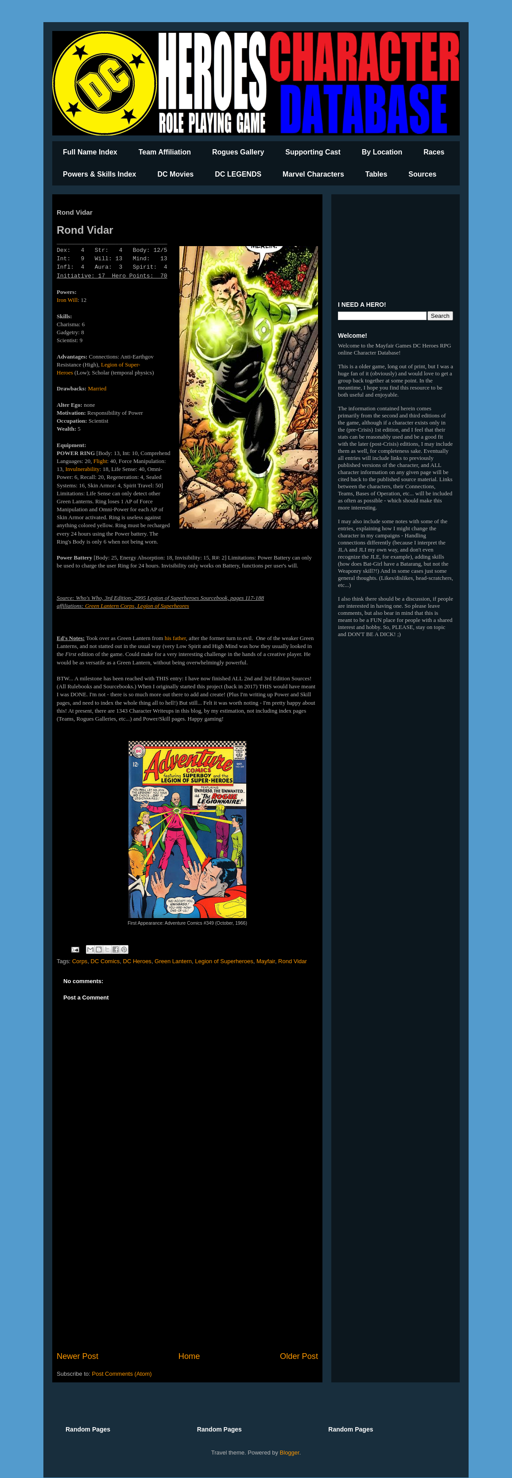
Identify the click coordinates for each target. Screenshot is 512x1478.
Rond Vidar (292, 961)
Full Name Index (90, 152)
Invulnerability (83, 469)
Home (189, 1356)
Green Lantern (173, 961)
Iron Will (67, 300)
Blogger (289, 1452)
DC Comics (105, 961)
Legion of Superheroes (224, 961)
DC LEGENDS (238, 174)
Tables (376, 174)
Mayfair (265, 961)
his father (175, 638)
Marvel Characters (313, 174)
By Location (382, 152)
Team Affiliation (165, 152)
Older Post (299, 1356)
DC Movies (175, 174)
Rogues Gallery (238, 152)
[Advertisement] (187, 1277)
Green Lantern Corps (109, 605)
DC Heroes (137, 961)
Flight (100, 461)
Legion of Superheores (163, 605)
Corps (80, 961)
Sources (422, 174)
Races (433, 152)
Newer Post (77, 1356)
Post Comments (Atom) (122, 1373)
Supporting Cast (312, 152)
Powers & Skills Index (99, 174)
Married (97, 388)
